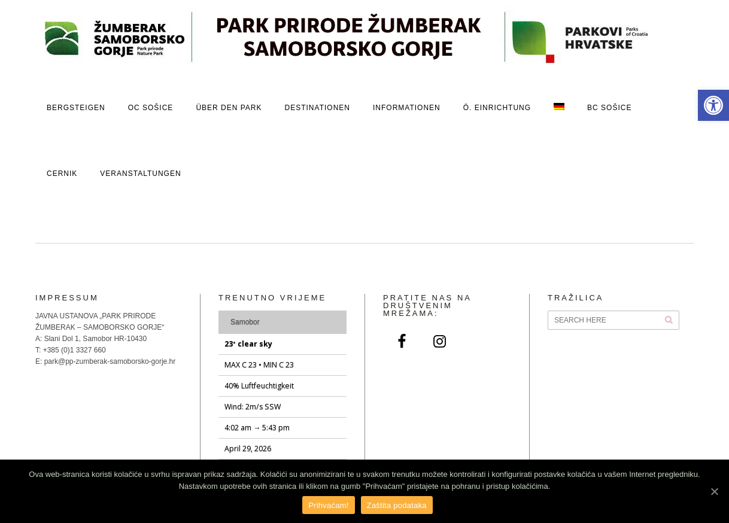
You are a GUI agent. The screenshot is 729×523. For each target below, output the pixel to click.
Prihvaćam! (328, 505)
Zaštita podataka (397, 505)
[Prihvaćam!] (714, 491)
